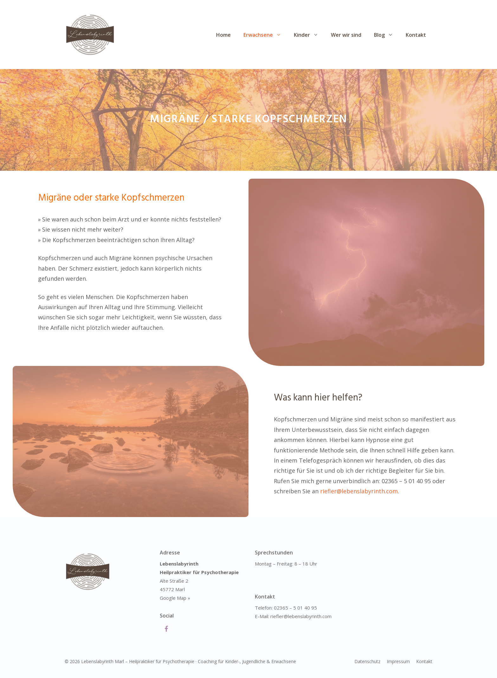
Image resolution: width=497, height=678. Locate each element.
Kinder (309, 35)
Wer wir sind (346, 34)
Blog (386, 35)
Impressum (398, 661)
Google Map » (175, 598)
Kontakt (416, 34)
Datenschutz (367, 661)
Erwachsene (265, 35)
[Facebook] (166, 629)
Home (223, 34)
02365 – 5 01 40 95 (295, 607)
